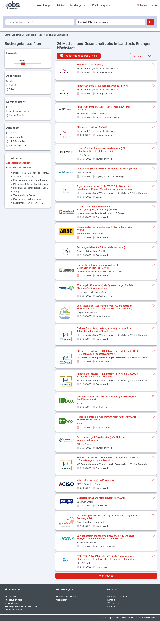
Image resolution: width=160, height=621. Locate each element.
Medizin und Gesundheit (21, 167)
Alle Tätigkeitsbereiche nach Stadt (21, 606)
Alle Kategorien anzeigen (18, 162)
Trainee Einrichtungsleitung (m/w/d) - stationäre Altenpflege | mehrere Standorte (104, 330)
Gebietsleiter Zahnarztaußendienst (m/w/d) (101, 498)
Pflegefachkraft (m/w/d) (90, 64)
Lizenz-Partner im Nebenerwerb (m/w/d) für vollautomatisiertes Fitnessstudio (101, 150)
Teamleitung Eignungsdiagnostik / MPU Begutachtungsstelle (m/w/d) (99, 266)
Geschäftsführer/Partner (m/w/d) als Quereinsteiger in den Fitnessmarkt (107, 398)
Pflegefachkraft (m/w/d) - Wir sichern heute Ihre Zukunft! (103, 108)
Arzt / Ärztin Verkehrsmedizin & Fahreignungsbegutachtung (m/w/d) (97, 208)
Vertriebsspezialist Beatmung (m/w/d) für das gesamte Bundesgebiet (107, 517)
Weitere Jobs (106, 576)
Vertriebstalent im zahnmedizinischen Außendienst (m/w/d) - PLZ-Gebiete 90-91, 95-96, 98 (105, 537)
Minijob (61, 5)
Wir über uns (113, 603)
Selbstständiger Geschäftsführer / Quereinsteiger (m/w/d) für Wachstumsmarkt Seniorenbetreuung (104, 307)
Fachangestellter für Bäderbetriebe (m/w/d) (101, 247)
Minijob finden (11, 603)
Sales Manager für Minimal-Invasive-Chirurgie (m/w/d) (107, 168)
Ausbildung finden (13, 599)
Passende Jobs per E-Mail (78, 56)
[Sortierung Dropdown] (150, 56)
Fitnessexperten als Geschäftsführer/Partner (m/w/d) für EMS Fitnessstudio (106, 418)
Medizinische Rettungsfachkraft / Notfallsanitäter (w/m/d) (104, 228)
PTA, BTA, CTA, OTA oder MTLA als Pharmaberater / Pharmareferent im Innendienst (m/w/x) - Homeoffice (106, 558)
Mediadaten (61, 599)
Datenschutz (127, 617)
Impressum (113, 617)
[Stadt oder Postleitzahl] (110, 22)
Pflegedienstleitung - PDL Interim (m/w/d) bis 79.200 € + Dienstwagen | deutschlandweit (108, 352)
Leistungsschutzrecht (117, 596)
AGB (103, 617)
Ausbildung (44, 5)
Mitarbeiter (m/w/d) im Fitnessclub (96, 480)
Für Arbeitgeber (103, 5)
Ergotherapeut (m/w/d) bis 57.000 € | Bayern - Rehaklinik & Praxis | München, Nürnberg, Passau (104, 188)
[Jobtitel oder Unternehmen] (39, 22)
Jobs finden (10, 596)
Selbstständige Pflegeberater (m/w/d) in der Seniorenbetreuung (101, 439)
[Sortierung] (138, 56)
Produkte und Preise (66, 596)
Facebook (112, 606)
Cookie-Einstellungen (145, 617)
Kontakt (111, 599)
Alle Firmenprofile (13, 609)
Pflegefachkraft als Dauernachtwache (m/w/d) (102, 85)
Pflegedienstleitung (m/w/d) (92, 127)
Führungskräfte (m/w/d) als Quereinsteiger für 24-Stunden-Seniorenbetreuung (105, 287)
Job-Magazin (79, 5)
